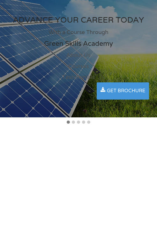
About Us (78, 55)
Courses (78, 66)
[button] (68, 122)
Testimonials (78, 76)
